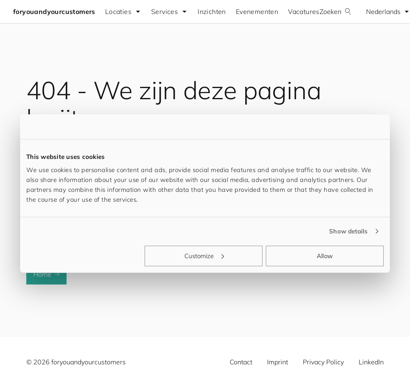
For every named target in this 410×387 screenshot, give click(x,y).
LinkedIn (371, 362)
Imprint (277, 362)
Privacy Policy (323, 362)
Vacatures (304, 11)
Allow (325, 255)
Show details (348, 231)
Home (46, 274)
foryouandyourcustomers (54, 11)
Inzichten (212, 11)
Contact (241, 362)
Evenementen (257, 11)
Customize (204, 255)
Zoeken (335, 11)
